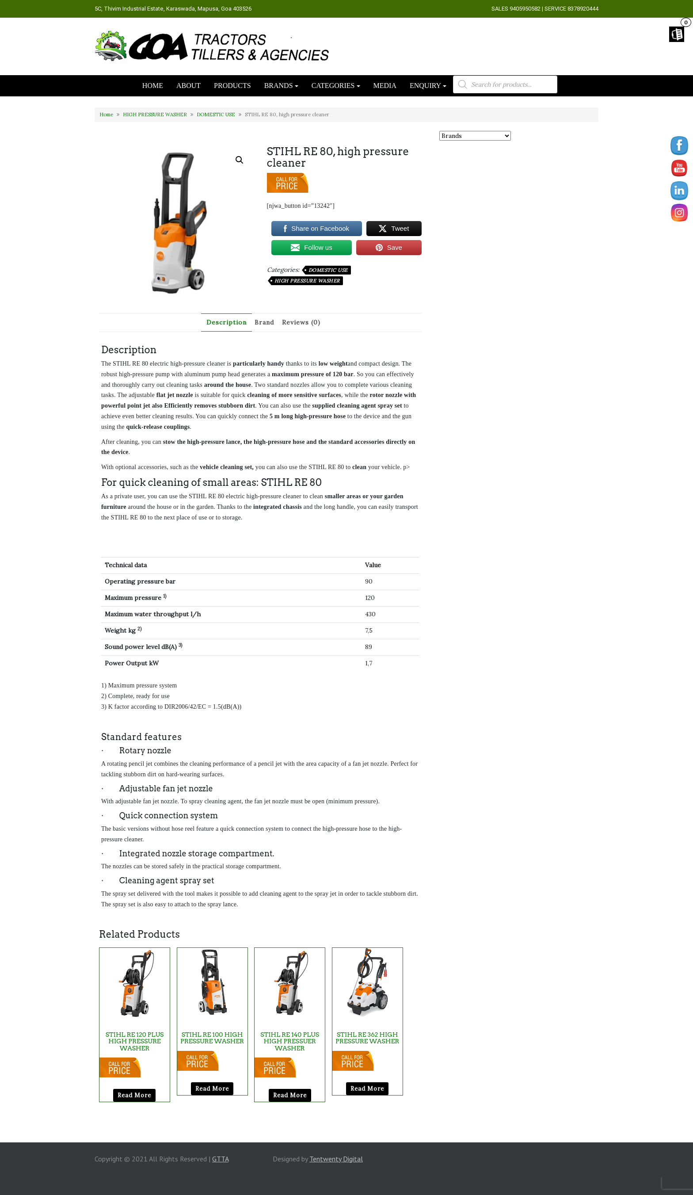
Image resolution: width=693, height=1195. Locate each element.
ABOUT (188, 85)
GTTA (220, 1158)
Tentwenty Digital (336, 1158)
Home (106, 114)
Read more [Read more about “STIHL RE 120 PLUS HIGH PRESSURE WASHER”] (134, 1095)
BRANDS (278, 85)
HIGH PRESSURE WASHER (155, 114)
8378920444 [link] (582, 8)
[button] (240, 160)
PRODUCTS (232, 85)
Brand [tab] (264, 322)
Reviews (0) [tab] (301, 322)
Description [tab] (226, 322)
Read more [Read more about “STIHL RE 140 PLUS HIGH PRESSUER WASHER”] (290, 1095)
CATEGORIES (333, 85)
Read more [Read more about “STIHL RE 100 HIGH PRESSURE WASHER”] (212, 1088)
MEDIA (384, 85)
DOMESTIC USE (216, 114)
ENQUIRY (425, 85)
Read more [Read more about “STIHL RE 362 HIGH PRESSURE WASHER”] (367, 1088)
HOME (152, 85)
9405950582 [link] (525, 8)
